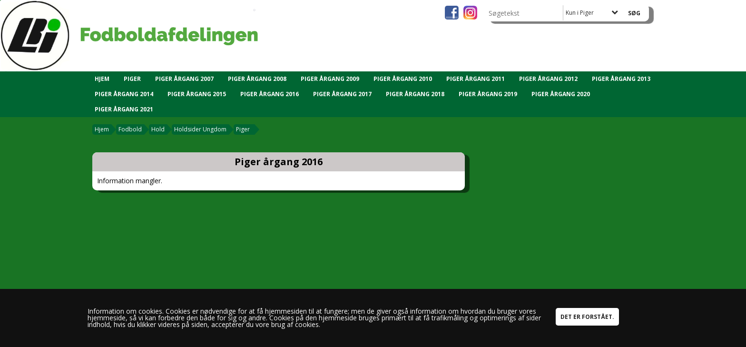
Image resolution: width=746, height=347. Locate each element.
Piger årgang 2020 (560, 94)
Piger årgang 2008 (257, 79)
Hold (158, 129)
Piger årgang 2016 (269, 94)
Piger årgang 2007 (184, 79)
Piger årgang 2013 (621, 79)
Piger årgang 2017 (342, 94)
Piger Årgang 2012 (548, 79)
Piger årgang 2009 (330, 79)
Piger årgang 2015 (196, 94)
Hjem (102, 79)
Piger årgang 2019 (488, 94)
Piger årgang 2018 (415, 94)
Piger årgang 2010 (402, 79)
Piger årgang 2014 (124, 94)
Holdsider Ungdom (200, 129)
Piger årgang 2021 (124, 109)
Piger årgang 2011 (475, 79)
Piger (132, 79)
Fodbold (130, 129)
